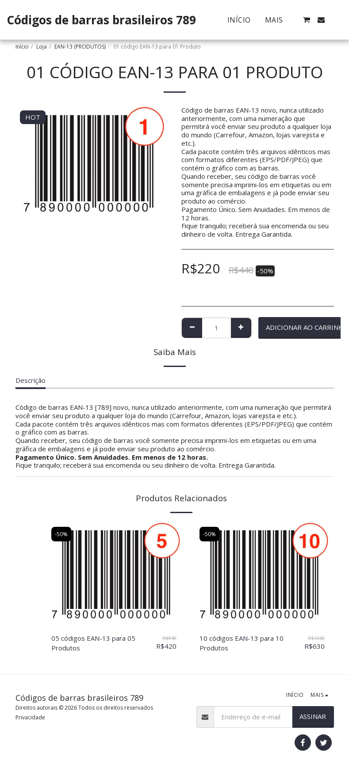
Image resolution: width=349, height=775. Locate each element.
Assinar (312, 716)
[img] (114, 574)
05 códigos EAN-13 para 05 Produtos (93, 643)
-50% (61, 534)
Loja (41, 46)
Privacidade (30, 717)
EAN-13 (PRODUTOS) (80, 46)
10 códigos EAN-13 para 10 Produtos (241, 643)
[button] (306, 20)
